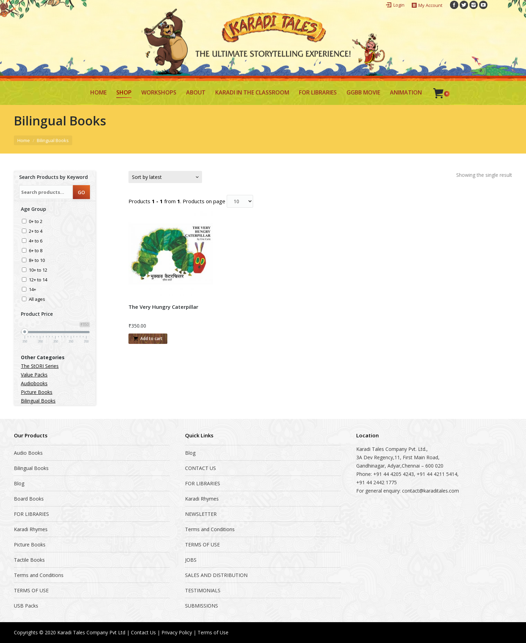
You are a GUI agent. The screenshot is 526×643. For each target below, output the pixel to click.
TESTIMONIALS (202, 590)
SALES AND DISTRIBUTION (216, 575)
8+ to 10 (37, 260)
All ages (37, 299)
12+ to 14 (38, 280)
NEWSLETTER (201, 514)
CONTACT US (200, 468)
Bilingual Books (38, 400)
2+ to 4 (35, 231)
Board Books (29, 498)
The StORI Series (40, 366)
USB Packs (26, 605)
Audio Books (28, 453)
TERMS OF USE (31, 590)
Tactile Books (29, 560)
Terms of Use (213, 632)
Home (23, 140)
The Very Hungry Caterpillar (163, 306)
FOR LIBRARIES (31, 514)
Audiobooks (34, 383)
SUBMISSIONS (201, 605)
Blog (19, 483)
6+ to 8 (35, 251)
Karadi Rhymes (31, 529)
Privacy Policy (176, 632)
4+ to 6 (35, 241)
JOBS (191, 560)
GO (81, 192)
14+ (32, 289)
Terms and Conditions (39, 575)
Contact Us (143, 632)
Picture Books (36, 392)
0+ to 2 (35, 221)
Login (398, 5)
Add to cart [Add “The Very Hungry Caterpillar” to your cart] (151, 338)
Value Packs (34, 374)
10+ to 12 (38, 270)
